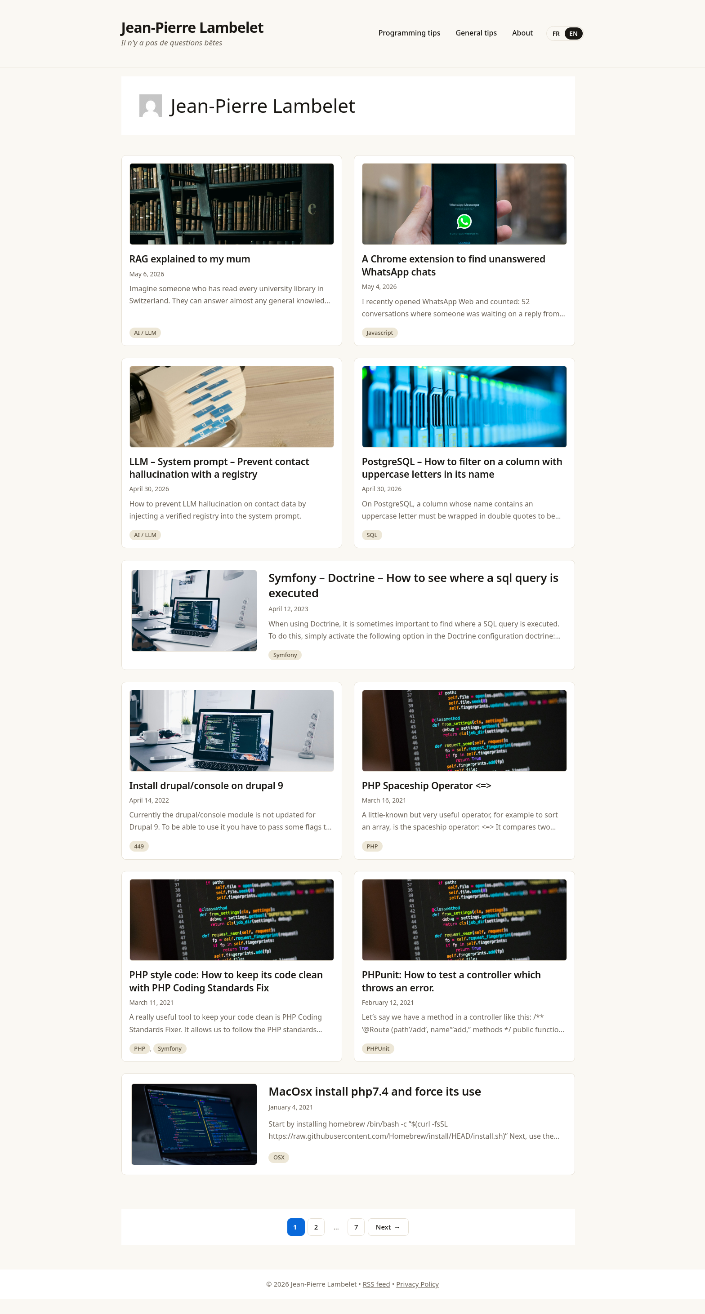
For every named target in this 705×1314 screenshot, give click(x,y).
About (522, 33)
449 (139, 846)
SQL (371, 535)
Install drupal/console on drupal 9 (206, 785)
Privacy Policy (417, 1283)
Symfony (285, 655)
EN (573, 33)
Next (388, 1226)
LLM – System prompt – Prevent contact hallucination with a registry (219, 468)
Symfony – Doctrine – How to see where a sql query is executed (413, 585)
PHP (372, 846)
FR (556, 33)
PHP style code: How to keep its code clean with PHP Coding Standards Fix (226, 981)
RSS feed (376, 1283)
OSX (279, 1157)
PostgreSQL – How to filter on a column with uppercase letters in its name (462, 468)
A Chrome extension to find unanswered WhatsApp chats (453, 265)
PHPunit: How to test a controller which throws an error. (451, 981)
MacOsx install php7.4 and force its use (374, 1091)
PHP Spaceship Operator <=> (426, 785)
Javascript (379, 332)
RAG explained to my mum (189, 258)
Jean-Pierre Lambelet (192, 27)
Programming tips (410, 33)
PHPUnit (377, 1048)
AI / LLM (145, 332)
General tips (476, 33)
